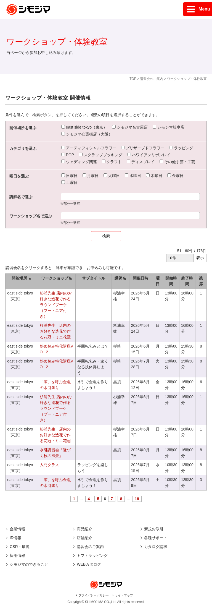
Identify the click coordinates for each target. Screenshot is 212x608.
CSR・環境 (20, 546)
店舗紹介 (84, 538)
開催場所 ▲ (22, 278)
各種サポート (155, 538)
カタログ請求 (155, 546)
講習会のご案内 (151, 79)
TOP (132, 79)
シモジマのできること (29, 564)
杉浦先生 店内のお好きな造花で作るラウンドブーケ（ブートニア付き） (56, 305)
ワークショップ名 (56, 278)
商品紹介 (84, 529)
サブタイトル (93, 278)
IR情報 (15, 538)
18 (137, 499)
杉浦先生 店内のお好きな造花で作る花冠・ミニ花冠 (55, 331)
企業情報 (17, 529)
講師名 (120, 278)
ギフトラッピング (92, 555)
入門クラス (49, 465)
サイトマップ (124, 595)
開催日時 (140, 278)
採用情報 (17, 555)
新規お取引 (153, 529)
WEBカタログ (89, 564)
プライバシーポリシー (93, 595)
